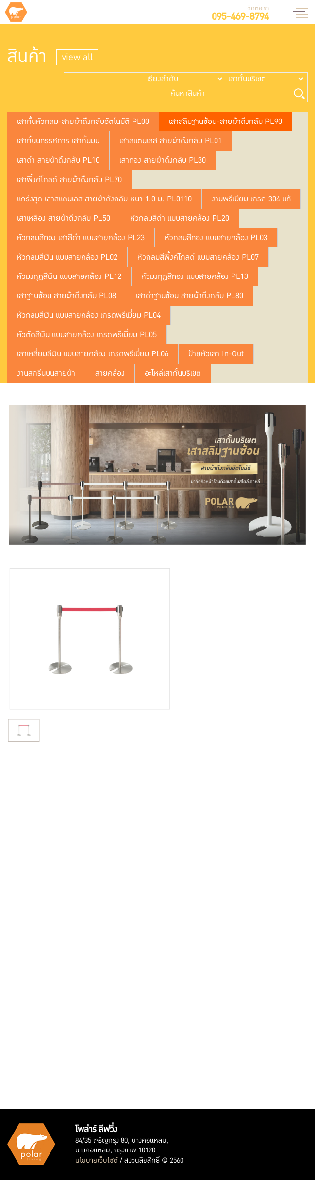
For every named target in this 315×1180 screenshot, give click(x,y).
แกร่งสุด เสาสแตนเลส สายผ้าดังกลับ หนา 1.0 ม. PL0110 (104, 199)
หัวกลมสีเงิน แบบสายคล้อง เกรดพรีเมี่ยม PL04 (89, 315)
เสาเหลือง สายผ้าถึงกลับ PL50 (63, 218)
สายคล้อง (110, 373)
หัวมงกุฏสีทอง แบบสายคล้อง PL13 (194, 276)
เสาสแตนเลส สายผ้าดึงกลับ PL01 (170, 141)
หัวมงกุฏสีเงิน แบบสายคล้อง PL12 (69, 276)
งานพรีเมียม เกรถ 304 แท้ (251, 199)
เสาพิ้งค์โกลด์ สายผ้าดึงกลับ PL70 (69, 179)
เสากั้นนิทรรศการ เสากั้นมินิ (58, 141)
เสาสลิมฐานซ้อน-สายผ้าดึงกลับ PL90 (225, 121)
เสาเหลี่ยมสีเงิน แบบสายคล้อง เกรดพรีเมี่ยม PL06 (92, 354)
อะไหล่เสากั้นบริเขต (173, 373)
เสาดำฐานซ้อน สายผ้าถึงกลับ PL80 (189, 296)
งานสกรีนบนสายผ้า (46, 373)
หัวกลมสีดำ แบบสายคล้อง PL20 (179, 218)
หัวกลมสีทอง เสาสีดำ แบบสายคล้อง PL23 (81, 238)
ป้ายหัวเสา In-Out (216, 354)
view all (77, 57)
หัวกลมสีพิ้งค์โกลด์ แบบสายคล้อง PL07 (198, 257)
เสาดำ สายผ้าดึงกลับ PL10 (58, 160)
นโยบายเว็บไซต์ (96, 1160)
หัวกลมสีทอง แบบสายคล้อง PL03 (216, 238)
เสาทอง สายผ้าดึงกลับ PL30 (162, 160)
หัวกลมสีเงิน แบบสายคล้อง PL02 (67, 257)
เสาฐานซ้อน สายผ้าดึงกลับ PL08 (66, 296)
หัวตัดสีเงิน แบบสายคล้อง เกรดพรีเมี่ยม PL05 (87, 334)
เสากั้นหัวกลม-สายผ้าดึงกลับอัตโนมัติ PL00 (83, 121)
